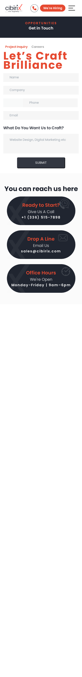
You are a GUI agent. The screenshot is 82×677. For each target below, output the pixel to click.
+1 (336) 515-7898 (41, 217)
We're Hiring (52, 8)
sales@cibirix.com (41, 251)
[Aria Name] (71, 8)
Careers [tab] (37, 47)
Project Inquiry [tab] (16, 47)
